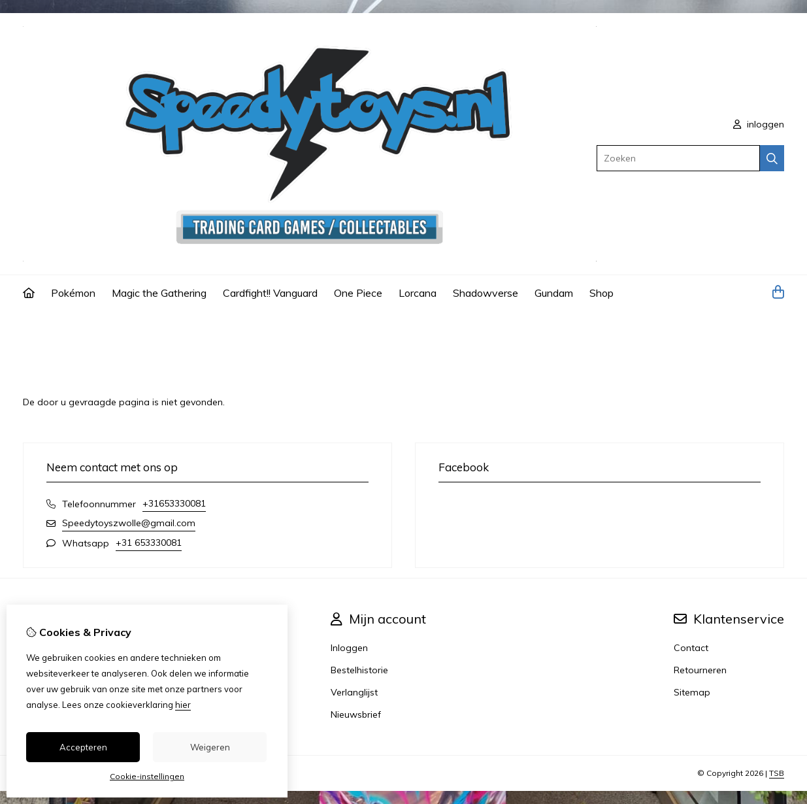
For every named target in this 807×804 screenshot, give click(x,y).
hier (183, 704)
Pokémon (73, 292)
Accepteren (83, 747)
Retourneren (700, 670)
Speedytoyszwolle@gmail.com (128, 523)
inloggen (758, 124)
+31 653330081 (149, 542)
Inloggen (349, 648)
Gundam (554, 292)
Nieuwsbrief (356, 714)
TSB (776, 773)
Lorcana (417, 292)
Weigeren (210, 747)
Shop (601, 292)
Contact (691, 648)
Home (36, 329)
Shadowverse (485, 292)
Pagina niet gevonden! (108, 329)
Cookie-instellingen (147, 776)
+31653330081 (174, 503)
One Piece (358, 292)
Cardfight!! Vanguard (270, 292)
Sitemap (692, 692)
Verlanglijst (354, 692)
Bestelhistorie (359, 670)
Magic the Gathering (159, 292)
